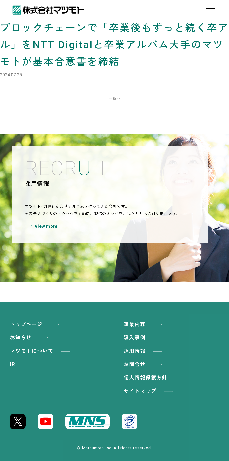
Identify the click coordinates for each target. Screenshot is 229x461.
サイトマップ (149, 391)
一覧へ (115, 98)
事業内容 (144, 324)
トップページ (35, 324)
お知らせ (30, 338)
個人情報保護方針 (155, 378)
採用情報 (144, 351)
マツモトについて (41, 351)
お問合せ (144, 364)
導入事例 (144, 338)
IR (22, 364)
